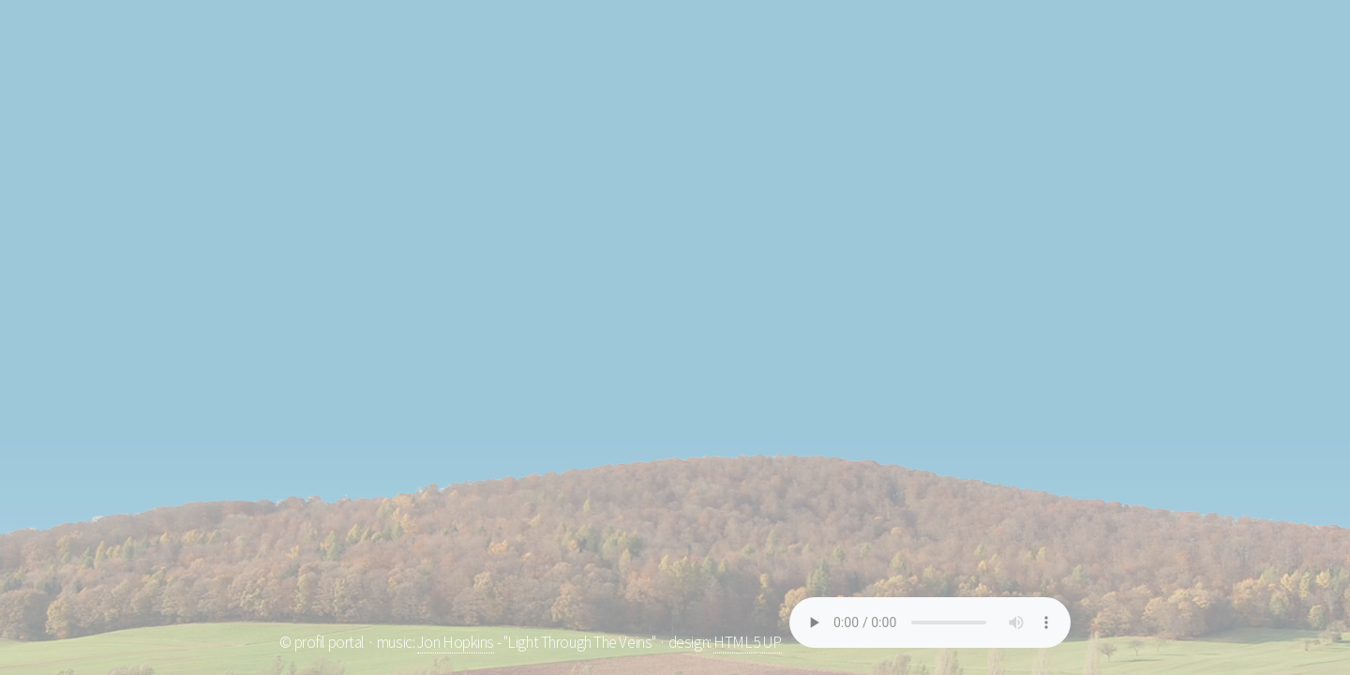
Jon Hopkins (455, 642)
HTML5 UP (747, 642)
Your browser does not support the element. (930, 622)
